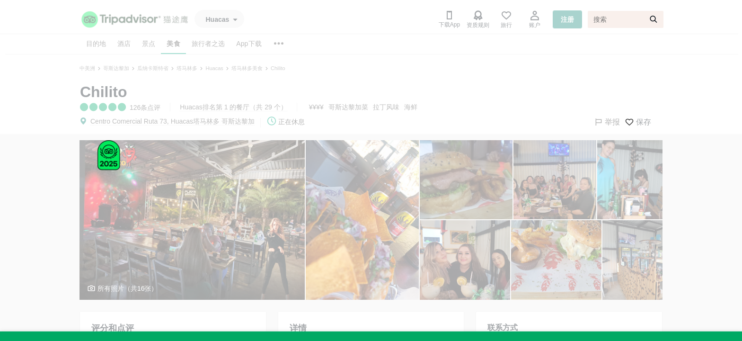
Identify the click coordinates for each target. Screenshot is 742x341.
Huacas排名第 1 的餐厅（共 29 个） (233, 107)
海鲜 (410, 107)
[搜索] (625, 19)
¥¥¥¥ (316, 107)
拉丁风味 (386, 107)
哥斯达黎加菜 (348, 107)
